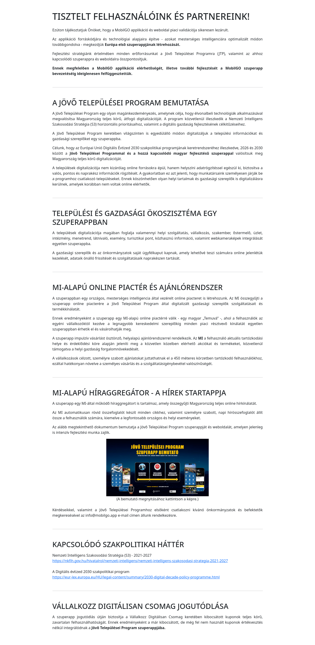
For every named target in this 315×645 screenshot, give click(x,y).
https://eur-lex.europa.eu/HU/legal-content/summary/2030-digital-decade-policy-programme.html (136, 577)
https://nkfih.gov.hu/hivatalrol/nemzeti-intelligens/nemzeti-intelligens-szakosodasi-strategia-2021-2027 (140, 560)
